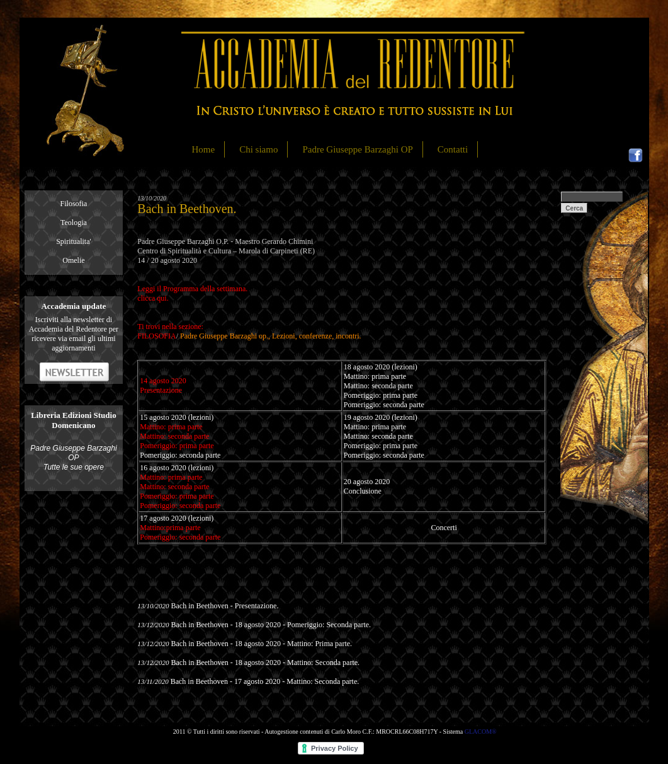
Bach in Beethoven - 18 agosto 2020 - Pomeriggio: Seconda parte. (271, 624)
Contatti (453, 149)
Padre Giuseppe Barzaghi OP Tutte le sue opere (73, 458)
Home (203, 149)
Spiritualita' (73, 241)
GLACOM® (481, 731)
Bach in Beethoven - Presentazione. (224, 605)
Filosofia (74, 203)
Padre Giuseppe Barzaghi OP (357, 149)
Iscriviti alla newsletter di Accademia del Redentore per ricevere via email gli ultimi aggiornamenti (73, 333)
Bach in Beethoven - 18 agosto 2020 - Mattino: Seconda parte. (265, 662)
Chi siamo (258, 149)
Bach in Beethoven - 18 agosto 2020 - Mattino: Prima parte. (261, 643)
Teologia (73, 222)
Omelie (73, 260)
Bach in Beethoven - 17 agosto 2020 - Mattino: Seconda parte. (265, 681)
